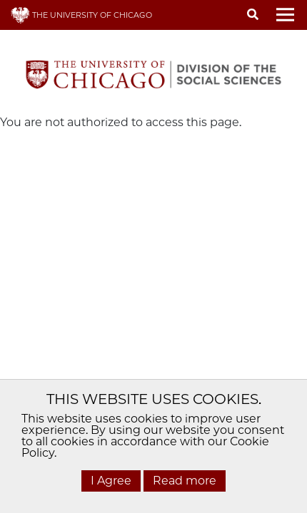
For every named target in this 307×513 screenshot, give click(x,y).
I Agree (111, 480)
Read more (184, 480)
